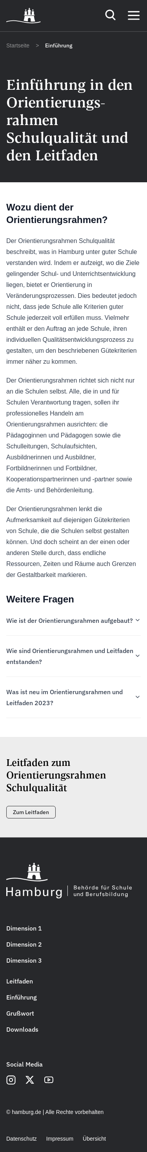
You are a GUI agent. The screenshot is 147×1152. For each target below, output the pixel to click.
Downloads (22, 1029)
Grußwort (20, 1013)
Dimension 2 (24, 944)
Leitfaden (19, 981)
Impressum (59, 1139)
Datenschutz (21, 1139)
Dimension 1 (24, 928)
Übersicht (94, 1139)
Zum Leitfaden (31, 812)
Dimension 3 (24, 960)
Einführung (21, 997)
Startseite (17, 45)
